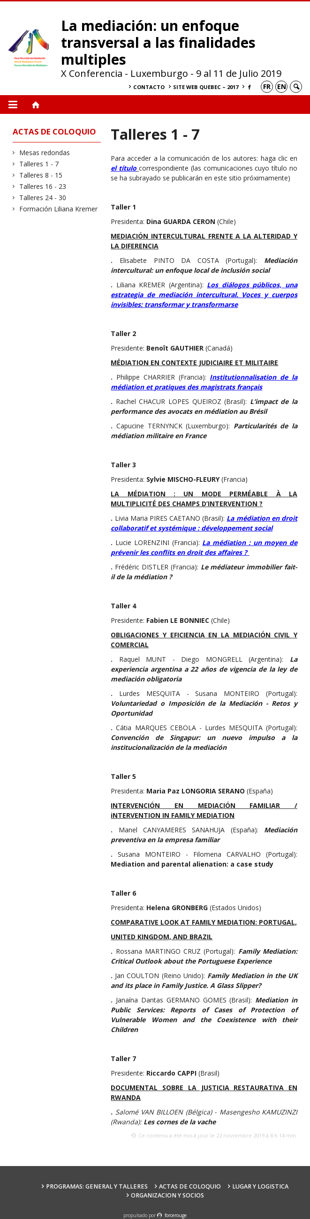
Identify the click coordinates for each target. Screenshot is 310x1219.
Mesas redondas (45, 152)
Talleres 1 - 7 (39, 163)
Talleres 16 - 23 (43, 186)
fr (267, 86)
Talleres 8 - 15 (41, 175)
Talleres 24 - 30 (43, 197)
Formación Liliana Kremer (59, 208)
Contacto (149, 86)
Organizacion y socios (167, 1195)
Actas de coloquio (190, 1186)
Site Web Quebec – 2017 (205, 86)
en (281, 86)
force (176, 1215)
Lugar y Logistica (260, 1186)
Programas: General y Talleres (97, 1186)
